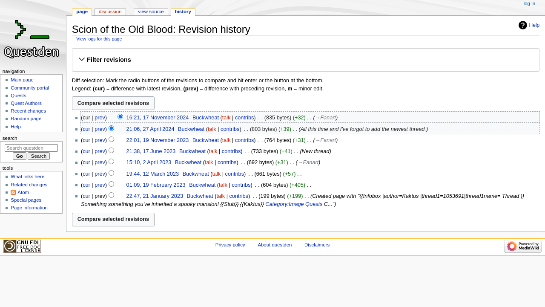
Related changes (29, 184)
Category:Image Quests (293, 204)
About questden (275, 244)
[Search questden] (31, 148)
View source (151, 11)
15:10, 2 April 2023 (149, 162)
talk (226, 118)
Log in (529, 3)
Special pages (26, 200)
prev (100, 118)
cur (86, 129)
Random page (26, 118)
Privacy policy (230, 244)
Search (10, 138)
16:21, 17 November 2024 (157, 118)
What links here (27, 176)
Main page (22, 79)
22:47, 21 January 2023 (154, 196)
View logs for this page (99, 38)
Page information (29, 207)
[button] (305, 60)
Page (82, 11)
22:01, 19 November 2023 (157, 140)
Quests (18, 95)
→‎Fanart (325, 118)
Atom (23, 192)
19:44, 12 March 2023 (152, 174)
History (183, 11)
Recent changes (28, 110)
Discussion (110, 11)
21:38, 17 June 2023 (151, 151)
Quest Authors (26, 103)
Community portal (30, 87)
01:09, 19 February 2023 (156, 185)
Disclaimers (317, 244)
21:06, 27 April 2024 (150, 129)
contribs (244, 118)
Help (534, 25)
